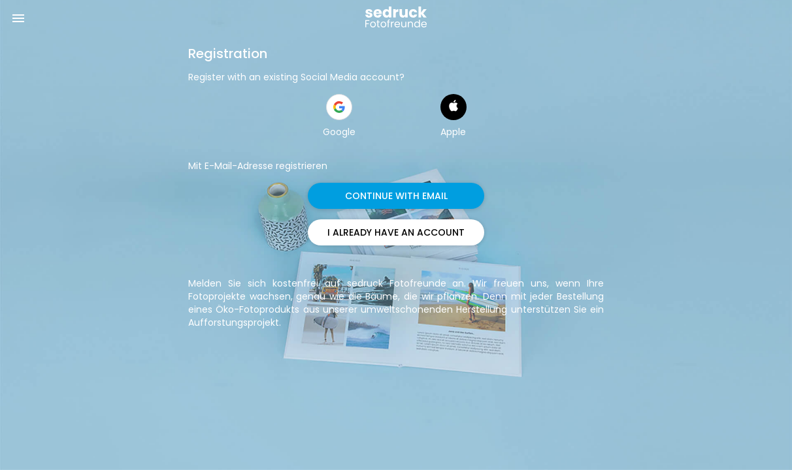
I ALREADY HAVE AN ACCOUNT (396, 232)
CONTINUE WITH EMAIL (396, 195)
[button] (339, 107)
